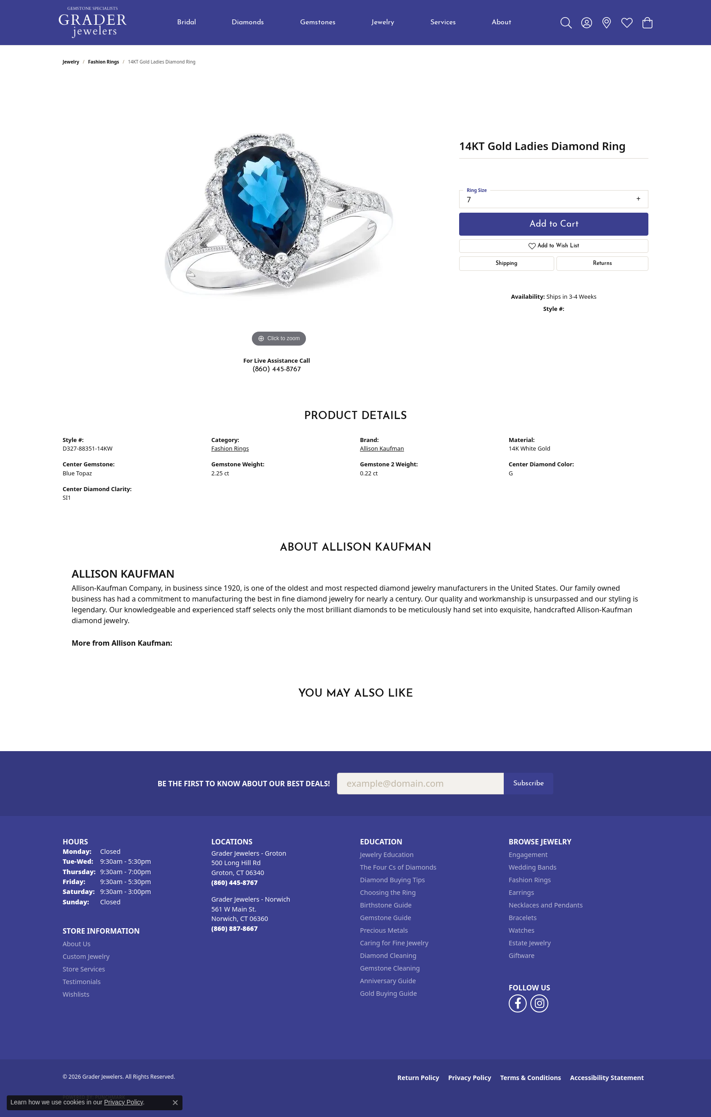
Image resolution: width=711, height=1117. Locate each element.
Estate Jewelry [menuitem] (530, 943)
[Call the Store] (234, 882)
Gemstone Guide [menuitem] (385, 917)
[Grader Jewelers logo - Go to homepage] (93, 22)
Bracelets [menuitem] (523, 917)
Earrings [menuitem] (521, 892)
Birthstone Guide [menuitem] (386, 905)
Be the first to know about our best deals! (244, 784)
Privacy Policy (469, 1077)
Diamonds (248, 22)
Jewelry (382, 22)
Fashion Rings (103, 62)
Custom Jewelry (86, 956)
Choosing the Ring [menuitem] (388, 892)
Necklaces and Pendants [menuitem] (546, 905)
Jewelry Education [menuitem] (387, 854)
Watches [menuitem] (521, 930)
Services (443, 22)
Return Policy (418, 1077)
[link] (606, 23)
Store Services (84, 969)
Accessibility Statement (607, 1077)
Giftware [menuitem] (522, 955)
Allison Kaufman (382, 448)
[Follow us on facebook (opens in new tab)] (518, 1003)
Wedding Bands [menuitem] (532, 867)
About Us (77, 943)
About (501, 22)
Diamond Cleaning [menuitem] (388, 955)
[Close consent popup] (175, 1102)
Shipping (506, 263)
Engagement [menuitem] (528, 854)
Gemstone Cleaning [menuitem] (390, 968)
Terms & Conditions (530, 1077)
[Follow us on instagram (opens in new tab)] (539, 1003)
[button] (566, 23)
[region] (279, 214)
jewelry (71, 62)
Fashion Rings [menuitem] (530, 879)
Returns (602, 263)
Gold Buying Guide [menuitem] (388, 993)
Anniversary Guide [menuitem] (388, 980)
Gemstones (318, 22)
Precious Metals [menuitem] (384, 930)
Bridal (186, 22)
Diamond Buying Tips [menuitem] (392, 879)
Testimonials (81, 981)
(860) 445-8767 (276, 369)
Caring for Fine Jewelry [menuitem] (394, 943)
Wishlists (76, 994)
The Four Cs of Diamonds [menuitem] (398, 867)
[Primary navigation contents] (344, 22)
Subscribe (528, 783)
